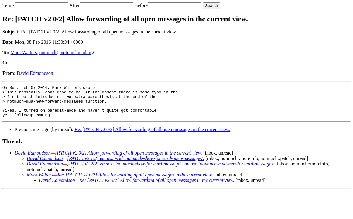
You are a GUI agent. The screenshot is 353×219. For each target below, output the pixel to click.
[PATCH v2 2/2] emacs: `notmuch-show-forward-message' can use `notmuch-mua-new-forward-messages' (170, 170)
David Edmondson (35, 73)
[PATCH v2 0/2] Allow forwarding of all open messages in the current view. (128, 159)
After (74, 5)
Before (141, 5)
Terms (8, 5)
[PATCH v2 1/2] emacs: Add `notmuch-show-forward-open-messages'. (135, 164)
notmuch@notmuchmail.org (66, 52)
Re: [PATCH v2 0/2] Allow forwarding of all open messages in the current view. (152, 135)
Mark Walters (24, 52)
